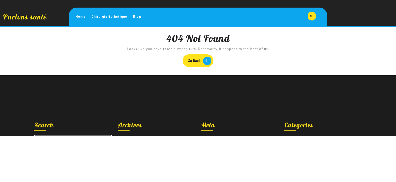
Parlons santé (25, 16)
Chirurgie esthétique (109, 16)
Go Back (200, 61)
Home (80, 16)
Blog (137, 16)
